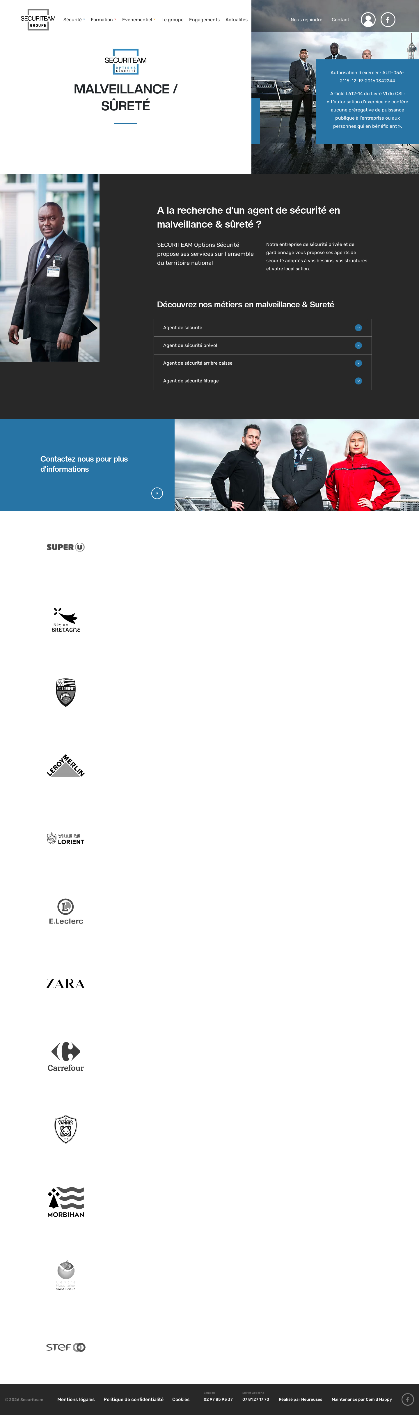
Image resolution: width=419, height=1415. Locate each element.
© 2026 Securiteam (24, 1399)
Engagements (204, 19)
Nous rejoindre (306, 19)
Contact (340, 19)
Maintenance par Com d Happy (362, 1399)
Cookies (181, 1399)
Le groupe (172, 19)
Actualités (237, 19)
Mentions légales (76, 1399)
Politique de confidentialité (134, 1399)
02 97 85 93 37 (218, 1399)
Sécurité (72, 19)
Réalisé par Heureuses (300, 1399)
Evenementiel (137, 19)
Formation (102, 19)
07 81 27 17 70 (255, 1399)
